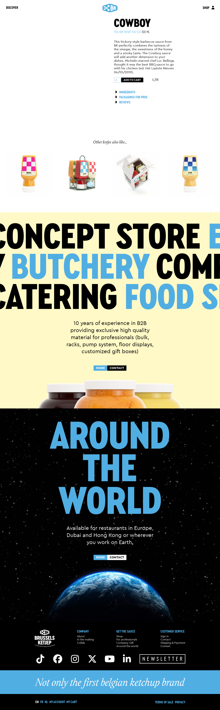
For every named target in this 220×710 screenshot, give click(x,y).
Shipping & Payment (172, 642)
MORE (100, 368)
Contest (165, 646)
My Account (57, 701)
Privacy (180, 702)
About (81, 636)
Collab (81, 642)
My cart (71, 701)
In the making (85, 639)
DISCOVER (12, 7)
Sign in (164, 636)
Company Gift (125, 642)
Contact (165, 639)
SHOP (206, 7)
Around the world (127, 646)
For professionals (126, 639)
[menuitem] (41, 702)
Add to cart (132, 80)
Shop (119, 636)
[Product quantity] (117, 80)
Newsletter (163, 658)
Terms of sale (164, 702)
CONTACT (117, 368)
